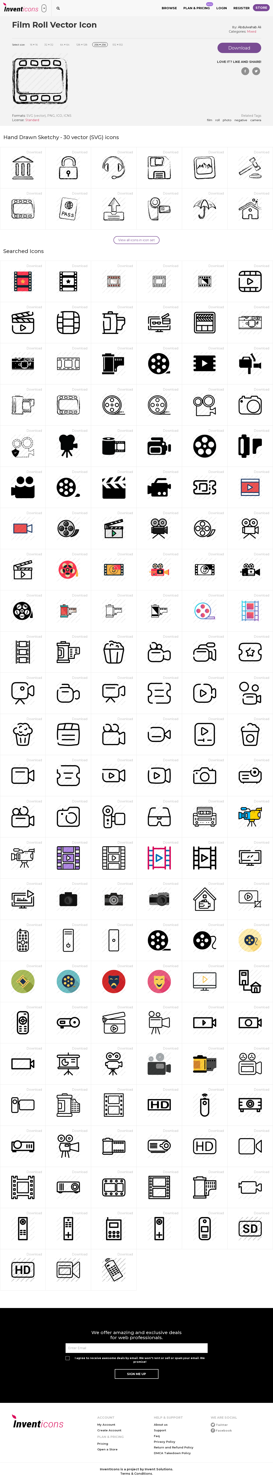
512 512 (118, 44)
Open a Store (107, 1449)
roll (217, 120)
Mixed (251, 32)
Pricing (102, 1443)
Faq (157, 1436)
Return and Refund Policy (173, 1447)
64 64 (65, 44)
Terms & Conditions (136, 1474)
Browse (169, 8)
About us (161, 1424)
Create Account (109, 1430)
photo (227, 120)
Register (241, 8)
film (209, 120)
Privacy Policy (164, 1441)
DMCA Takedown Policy (172, 1453)
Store (261, 8)
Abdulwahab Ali (249, 27)
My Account (106, 1424)
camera (255, 120)
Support (160, 1430)
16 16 (34, 44)
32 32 (48, 44)
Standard (32, 120)
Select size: (18, 44)
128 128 (81, 44)
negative (241, 120)
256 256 (100, 44)
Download (34, 152)
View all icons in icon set (136, 240)
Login (221, 8)
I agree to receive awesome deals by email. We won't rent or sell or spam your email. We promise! (140, 1359)
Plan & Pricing (198, 6)
